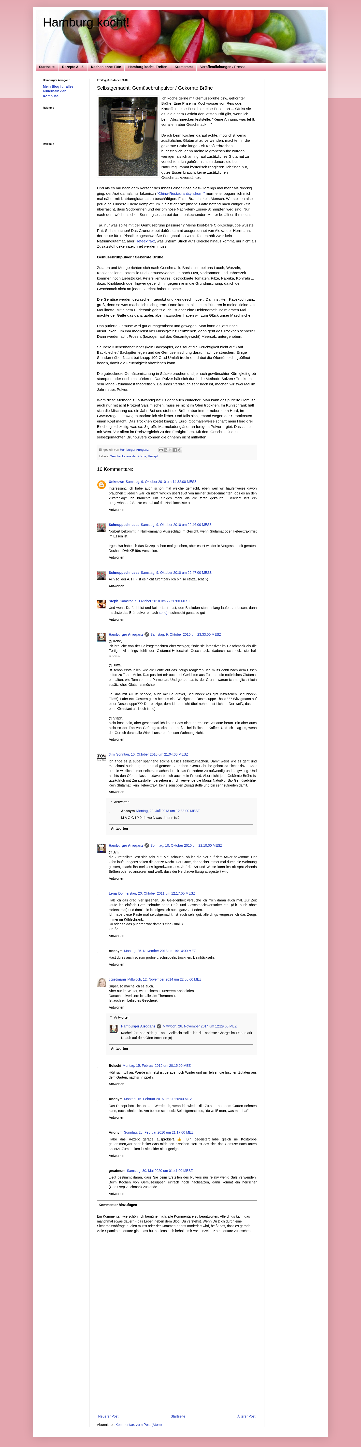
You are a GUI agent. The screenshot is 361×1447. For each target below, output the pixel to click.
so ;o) (163, 613)
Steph (113, 601)
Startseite (47, 67)
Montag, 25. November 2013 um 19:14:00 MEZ (160, 951)
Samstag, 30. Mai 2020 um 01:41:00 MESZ (160, 1171)
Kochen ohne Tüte (106, 67)
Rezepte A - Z (73, 67)
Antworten (116, 510)
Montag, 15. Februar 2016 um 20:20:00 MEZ (158, 1099)
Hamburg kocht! (86, 22)
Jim (112, 754)
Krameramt (184, 67)
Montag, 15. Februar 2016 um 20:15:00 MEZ (157, 1066)
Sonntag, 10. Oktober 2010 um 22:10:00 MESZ (186, 845)
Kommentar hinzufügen (118, 1205)
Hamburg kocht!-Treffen (147, 67)
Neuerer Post (108, 1416)
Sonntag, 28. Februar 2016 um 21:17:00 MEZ (159, 1132)
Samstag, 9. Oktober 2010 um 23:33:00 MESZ (185, 634)
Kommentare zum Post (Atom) (139, 1425)
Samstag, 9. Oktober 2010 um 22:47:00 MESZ (176, 573)
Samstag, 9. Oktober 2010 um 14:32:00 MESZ (161, 482)
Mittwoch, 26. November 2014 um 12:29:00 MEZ (200, 1026)
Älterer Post (246, 1416)
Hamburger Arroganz (126, 634)
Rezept (153, 456)
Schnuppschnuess (124, 525)
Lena (113, 893)
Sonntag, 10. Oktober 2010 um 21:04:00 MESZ (152, 754)
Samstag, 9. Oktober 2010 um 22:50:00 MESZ (155, 601)
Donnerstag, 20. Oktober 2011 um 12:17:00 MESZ (156, 893)
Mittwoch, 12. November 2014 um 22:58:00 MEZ (165, 979)
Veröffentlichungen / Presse (222, 67)
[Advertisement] (177, 1376)
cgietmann (117, 979)
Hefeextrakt (145, 241)
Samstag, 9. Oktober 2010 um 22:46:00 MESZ (176, 525)
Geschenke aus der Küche (128, 456)
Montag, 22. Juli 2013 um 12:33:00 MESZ (168, 811)
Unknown (116, 482)
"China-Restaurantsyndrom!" (181, 193)
